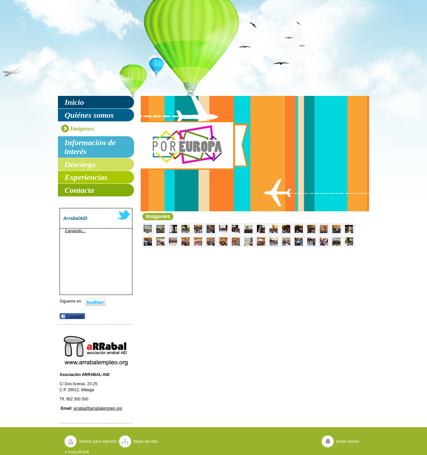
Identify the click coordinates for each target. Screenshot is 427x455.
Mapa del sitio (145, 441)
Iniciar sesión (347, 441)
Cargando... (75, 230)
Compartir (72, 316)
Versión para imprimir (97, 441)
